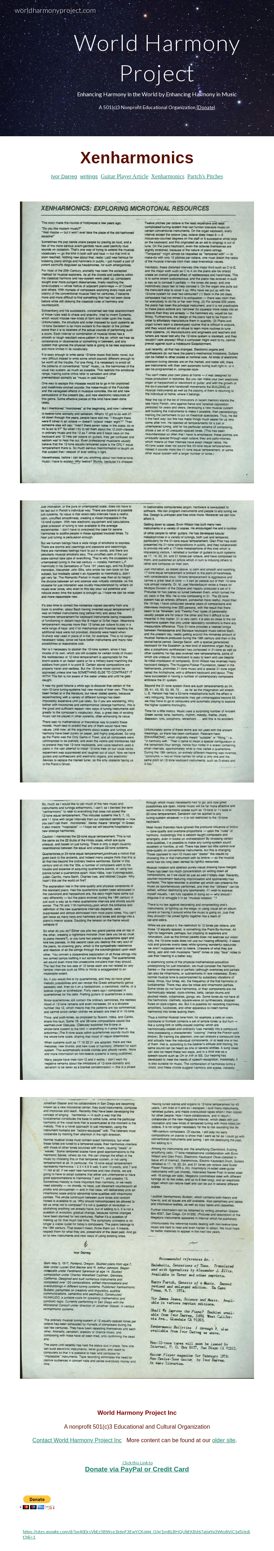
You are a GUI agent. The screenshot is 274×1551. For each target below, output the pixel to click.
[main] (157, 68)
